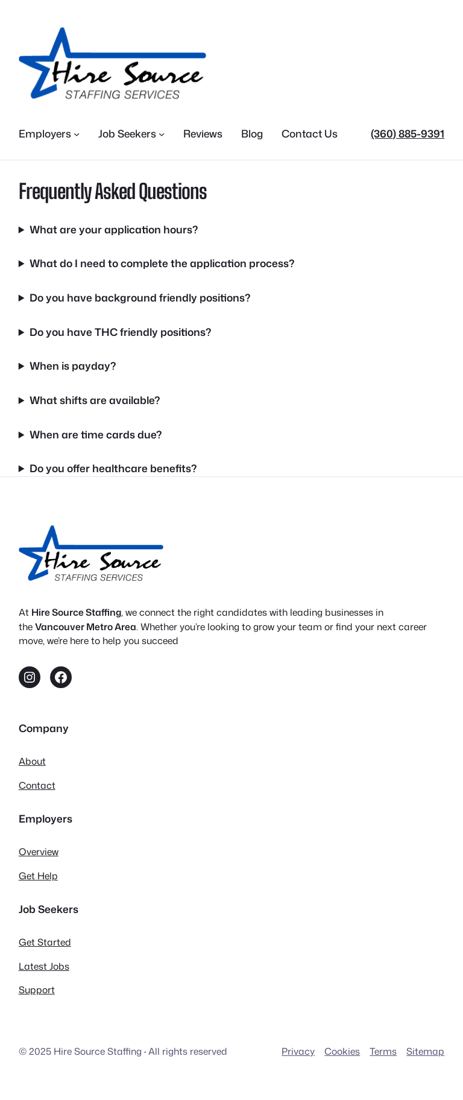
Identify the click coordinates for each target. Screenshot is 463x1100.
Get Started (45, 942)
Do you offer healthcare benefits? (113, 468)
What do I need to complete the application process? (162, 263)
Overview (38, 851)
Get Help (38, 875)
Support (37, 989)
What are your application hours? (114, 229)
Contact (37, 785)
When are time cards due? (96, 434)
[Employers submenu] (77, 133)
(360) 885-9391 (407, 133)
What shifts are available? (95, 400)
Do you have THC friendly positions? (120, 332)
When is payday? (73, 365)
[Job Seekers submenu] (162, 133)
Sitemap (425, 1051)
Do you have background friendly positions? (140, 297)
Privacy (298, 1051)
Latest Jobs (44, 966)
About (32, 761)
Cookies (342, 1051)
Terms (383, 1051)
